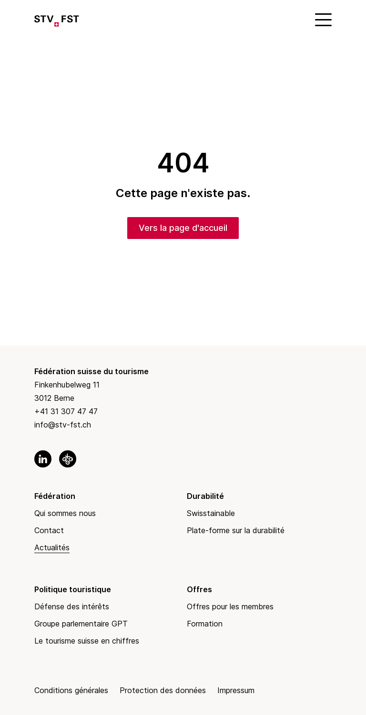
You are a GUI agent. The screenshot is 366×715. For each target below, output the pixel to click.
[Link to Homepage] (56, 19)
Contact (49, 530)
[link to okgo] (67, 458)
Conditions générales (71, 690)
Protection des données (163, 690)
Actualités (52, 547)
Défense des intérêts (71, 606)
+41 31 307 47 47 (66, 411)
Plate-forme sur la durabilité (236, 530)
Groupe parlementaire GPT (81, 623)
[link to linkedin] (42, 458)
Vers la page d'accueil (183, 228)
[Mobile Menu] (322, 19)
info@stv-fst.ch (62, 424)
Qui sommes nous (65, 513)
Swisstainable (211, 513)
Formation (205, 623)
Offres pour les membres (230, 606)
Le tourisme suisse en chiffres (86, 640)
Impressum (235, 690)
